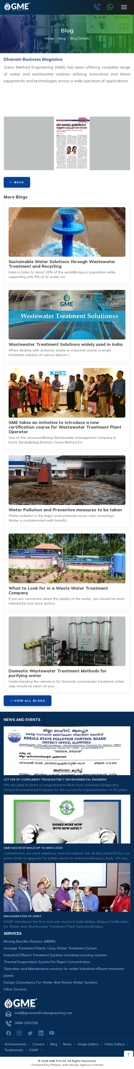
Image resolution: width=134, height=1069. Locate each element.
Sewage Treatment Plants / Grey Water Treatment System (50, 948)
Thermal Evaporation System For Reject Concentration (47, 962)
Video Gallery (114, 1044)
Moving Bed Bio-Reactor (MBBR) (29, 941)
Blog (53, 1044)
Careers (38, 1044)
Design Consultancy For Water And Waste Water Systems (50, 982)
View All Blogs (27, 700)
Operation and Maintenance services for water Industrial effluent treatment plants (64, 972)
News (67, 1044)
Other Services (15, 989)
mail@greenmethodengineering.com (43, 1013)
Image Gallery (88, 1044)
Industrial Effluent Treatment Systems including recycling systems (55, 955)
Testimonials (14, 1050)
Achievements (15, 1044)
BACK (17, 182)
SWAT (33, 1050)
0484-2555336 (26, 1023)
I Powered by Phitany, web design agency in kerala (67, 1065)
